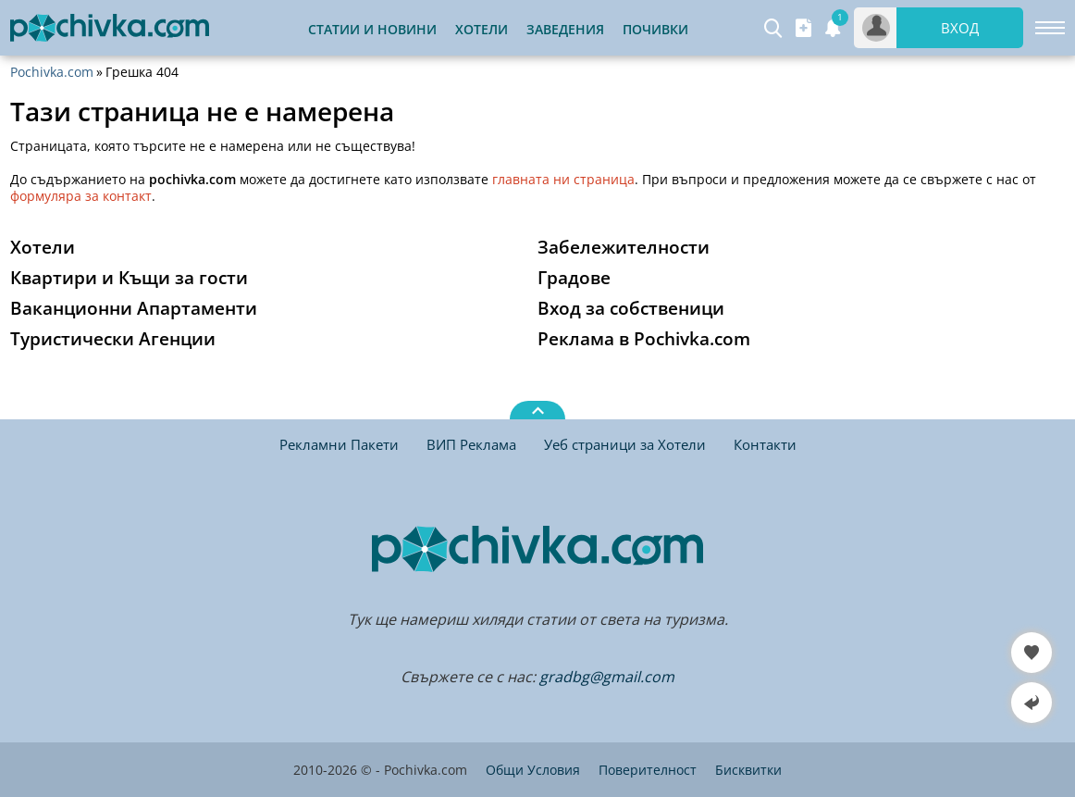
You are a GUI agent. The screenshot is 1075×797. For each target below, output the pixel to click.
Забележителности (624, 247)
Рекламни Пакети (339, 444)
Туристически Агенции (113, 339)
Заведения (565, 29)
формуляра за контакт (81, 196)
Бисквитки (748, 769)
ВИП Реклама (471, 444)
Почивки (655, 29)
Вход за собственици (631, 308)
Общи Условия (533, 769)
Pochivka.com (51, 72)
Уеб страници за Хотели (625, 444)
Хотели (481, 29)
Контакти (765, 444)
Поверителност (648, 769)
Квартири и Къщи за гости (129, 278)
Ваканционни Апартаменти (133, 308)
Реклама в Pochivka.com (644, 339)
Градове (574, 278)
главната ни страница (563, 179)
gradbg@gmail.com (606, 676)
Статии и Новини (372, 29)
